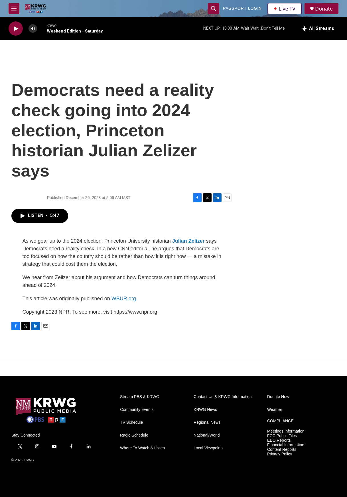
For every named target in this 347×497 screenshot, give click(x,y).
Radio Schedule (134, 435)
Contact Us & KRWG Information (223, 397)
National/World (207, 435)
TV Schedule (131, 422)
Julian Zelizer (188, 241)
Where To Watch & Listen (142, 448)
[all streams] (318, 28)
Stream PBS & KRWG (139, 397)
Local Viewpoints (209, 448)
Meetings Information (286, 431)
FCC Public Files (282, 436)
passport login (242, 8)
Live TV (284, 8)
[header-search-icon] (213, 8)
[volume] (33, 28)
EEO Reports (279, 440)
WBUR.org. (124, 298)
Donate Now (278, 397)
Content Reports (281, 449)
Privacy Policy (279, 454)
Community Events (136, 409)
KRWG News (205, 409)
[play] (15, 28)
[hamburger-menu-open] (14, 8)
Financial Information (285, 445)
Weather (274, 409)
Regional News (207, 422)
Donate (324, 9)
